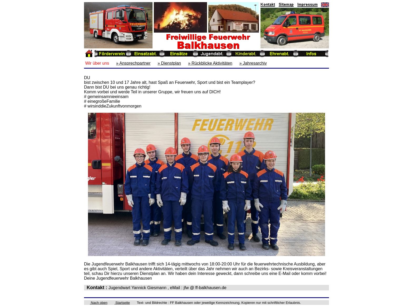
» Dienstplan (169, 63)
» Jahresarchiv (253, 63)
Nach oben (98, 303)
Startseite (122, 303)
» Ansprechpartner (133, 63)
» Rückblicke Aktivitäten (210, 63)
